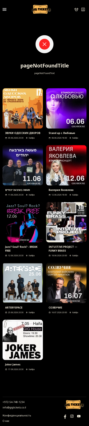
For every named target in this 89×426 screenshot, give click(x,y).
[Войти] (83, 9)
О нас (6, 421)
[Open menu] (6, 9)
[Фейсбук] (78, 418)
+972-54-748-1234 (13, 402)
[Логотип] (41, 9)
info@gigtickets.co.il (14, 407)
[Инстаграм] (72, 418)
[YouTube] (65, 418)
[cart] (76, 9)
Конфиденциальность (17, 415)
